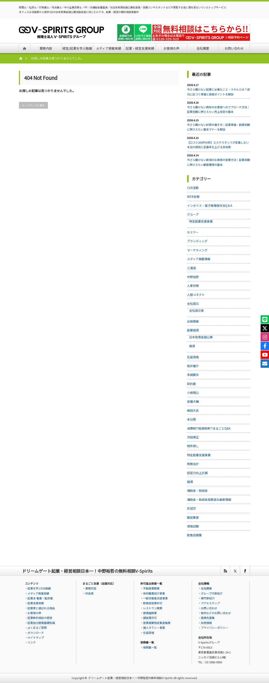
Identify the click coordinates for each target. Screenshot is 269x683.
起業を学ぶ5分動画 (39, 588)
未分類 (191, 419)
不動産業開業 (151, 588)
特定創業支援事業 (201, 221)
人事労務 (193, 285)
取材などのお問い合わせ (216, 613)
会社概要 (206, 588)
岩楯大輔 (193, 401)
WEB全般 (193, 196)
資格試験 (193, 526)
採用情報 (206, 623)
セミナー (193, 232)
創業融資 (193, 330)
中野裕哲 (193, 277)
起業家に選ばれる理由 (41, 608)
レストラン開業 (152, 608)
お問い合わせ (209, 608)
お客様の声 (34, 613)
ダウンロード (36, 633)
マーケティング (197, 250)
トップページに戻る (33, 105)
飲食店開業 (194, 535)
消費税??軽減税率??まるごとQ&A (209, 428)
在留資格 (193, 357)
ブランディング (197, 241)
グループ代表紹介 (212, 593)
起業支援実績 (36, 603)
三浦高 (191, 268)
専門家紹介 (208, 598)
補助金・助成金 (197, 490)
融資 (192, 346)
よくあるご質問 (37, 628)
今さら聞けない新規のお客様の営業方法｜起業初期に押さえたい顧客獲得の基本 (218, 162)
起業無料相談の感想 (40, 618)
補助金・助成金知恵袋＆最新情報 (209, 499)
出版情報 (193, 321)
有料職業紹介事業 (154, 593)
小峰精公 (193, 392)
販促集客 (193, 517)
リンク (32, 642)
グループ (193, 214)
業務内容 (90, 588)
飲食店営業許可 (152, 603)
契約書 (191, 384)
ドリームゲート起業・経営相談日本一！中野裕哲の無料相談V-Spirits (130, 678)
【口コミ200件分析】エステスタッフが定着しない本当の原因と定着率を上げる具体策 (218, 144)
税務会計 (193, 464)
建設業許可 (150, 618)
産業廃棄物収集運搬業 (156, 623)
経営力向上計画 (197, 473)
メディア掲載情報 (198, 259)
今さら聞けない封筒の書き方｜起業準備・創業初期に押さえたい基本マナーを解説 (218, 127)
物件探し (193, 446)
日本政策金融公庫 (201, 337)
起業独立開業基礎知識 (41, 623)
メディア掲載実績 (38, 593)
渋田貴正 (193, 437)
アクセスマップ (210, 603)
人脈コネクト (196, 295)
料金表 (89, 593)
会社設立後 (196, 310)
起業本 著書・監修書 (40, 598)
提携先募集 (208, 618)
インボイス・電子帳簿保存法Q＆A (209, 205)
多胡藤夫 (193, 375)
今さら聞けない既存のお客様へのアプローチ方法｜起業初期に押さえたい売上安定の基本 (218, 109)
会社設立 (193, 303)
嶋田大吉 (193, 410)
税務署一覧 (150, 647)
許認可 (191, 508)
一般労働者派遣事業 (155, 598)
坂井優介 (193, 366)
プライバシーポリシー (214, 628)
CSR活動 (193, 188)
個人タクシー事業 (154, 628)
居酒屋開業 (150, 613)
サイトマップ (36, 637)
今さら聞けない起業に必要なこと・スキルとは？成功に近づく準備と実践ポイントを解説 (218, 91)
